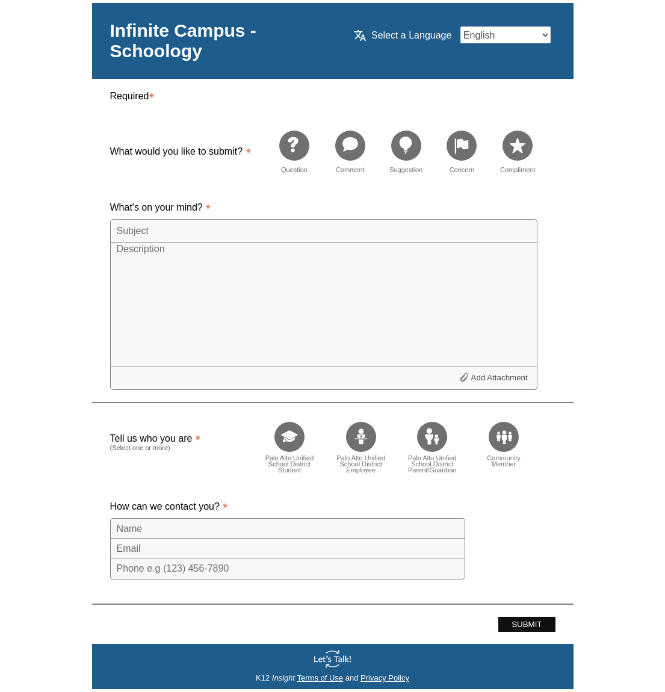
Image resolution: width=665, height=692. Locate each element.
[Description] (323, 304)
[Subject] (323, 231)
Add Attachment (499, 377)
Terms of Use (320, 677)
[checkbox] (289, 443)
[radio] (294, 151)
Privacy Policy (384, 677)
